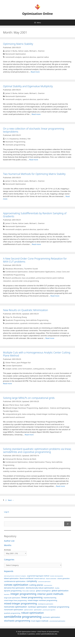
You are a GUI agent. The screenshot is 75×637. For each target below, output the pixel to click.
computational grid (13, 414)
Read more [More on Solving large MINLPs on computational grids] (29, 434)
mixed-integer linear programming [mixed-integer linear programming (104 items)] (15, 600)
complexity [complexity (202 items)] (32, 581)
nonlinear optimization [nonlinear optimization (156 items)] (37, 607)
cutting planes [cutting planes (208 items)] (36, 584)
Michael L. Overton (37, 51)
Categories (9, 559)
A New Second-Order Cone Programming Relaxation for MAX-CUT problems (35, 260)
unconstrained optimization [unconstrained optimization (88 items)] (57, 621)
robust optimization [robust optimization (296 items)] (32, 612)
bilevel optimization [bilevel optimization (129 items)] (11, 578)
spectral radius (43, 57)
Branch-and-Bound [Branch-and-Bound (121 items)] (26, 578)
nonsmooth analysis (13, 57)
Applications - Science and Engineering (54, 408)
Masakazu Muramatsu (14, 268)
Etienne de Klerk (29, 459)
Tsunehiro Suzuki (31, 268)
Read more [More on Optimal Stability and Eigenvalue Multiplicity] (36, 114)
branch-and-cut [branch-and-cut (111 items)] (39, 578)
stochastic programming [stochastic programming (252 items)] (17, 620)
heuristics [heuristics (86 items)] (7, 594)
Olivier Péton (10, 362)
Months (7, 545)
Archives (7, 550)
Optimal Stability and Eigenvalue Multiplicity (28, 86)
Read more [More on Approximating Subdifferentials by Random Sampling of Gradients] (36, 244)
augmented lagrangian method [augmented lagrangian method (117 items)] (38, 576)
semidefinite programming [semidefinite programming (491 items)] (22, 617)
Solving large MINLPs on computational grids (29, 398)
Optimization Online (37, 14)
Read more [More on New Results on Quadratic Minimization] (49, 338)
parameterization (12, 323)
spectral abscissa (29, 57)
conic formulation (25, 369)
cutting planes (38, 369)
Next (11, 500)
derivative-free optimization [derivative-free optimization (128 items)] (14, 588)
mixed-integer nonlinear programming (52, 414)
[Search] (67, 523)
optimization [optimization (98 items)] (38, 610)
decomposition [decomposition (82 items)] (48, 585)
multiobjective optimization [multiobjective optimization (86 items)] (45, 604)
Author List (9, 540)
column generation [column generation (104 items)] (63, 578)
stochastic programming (15, 145)
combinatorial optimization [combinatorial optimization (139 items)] (15, 581)
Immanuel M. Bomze (13, 459)
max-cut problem (28, 278)
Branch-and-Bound (13, 278)
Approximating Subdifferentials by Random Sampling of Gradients (34, 214)
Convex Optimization (13, 365)
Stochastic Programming (15, 142)
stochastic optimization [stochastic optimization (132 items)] (51, 617)
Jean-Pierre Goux (12, 405)
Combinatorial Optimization (16, 271)
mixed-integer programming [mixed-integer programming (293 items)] (20, 603)
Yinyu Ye (8, 317)
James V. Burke (11, 51)
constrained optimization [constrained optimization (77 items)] (44, 581)
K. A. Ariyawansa (12, 138)
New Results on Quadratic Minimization (25, 310)
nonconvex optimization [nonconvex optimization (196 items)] (15, 606)
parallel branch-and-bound (14, 417)
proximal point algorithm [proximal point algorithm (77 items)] (49, 610)
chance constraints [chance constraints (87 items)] (51, 578)
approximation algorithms (15, 468)
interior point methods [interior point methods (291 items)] (50, 594)
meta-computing (28, 414)
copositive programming (37, 468)
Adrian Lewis (23, 51)
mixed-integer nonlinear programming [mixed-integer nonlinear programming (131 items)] (42, 600)
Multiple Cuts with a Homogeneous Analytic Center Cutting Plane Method (36, 354)
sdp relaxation (45, 323)
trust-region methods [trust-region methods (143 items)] (39, 621)
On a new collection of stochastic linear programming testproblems (33, 130)
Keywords (8, 571)
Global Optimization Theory (40, 462)
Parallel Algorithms (10, 411)
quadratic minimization (29, 323)
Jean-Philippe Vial (24, 362)
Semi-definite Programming (37, 320)
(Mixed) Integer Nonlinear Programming (21, 408)
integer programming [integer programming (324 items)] (23, 594)
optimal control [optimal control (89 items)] (28, 610)
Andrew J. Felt (25, 138)
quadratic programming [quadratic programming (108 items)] (12, 613)
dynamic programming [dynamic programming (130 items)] (13, 591)
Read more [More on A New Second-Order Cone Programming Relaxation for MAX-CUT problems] (55, 296)
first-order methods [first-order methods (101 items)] (28, 591)
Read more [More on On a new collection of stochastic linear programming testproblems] (33, 159)
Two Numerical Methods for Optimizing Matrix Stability (34, 174)
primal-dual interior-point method (50, 278)
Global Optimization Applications (42, 271)
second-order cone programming (25, 281)
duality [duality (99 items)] (57, 588)
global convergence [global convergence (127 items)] (43, 591)
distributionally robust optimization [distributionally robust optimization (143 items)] (40, 588)
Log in (6, 512)
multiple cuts (50, 369)
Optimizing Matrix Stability (18, 44)
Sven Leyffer (25, 405)
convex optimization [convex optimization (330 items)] (16, 584)
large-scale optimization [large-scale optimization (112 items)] (12, 598)
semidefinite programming (59, 468)
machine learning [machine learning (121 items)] (50, 598)
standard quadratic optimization (30, 471)
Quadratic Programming (15, 320)
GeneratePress (53, 632)
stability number (9, 471)
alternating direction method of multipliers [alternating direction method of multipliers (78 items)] (15, 576)
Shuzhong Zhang (20, 317)
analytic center (11, 369)
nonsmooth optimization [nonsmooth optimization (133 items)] (13, 610)
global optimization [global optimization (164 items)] (60, 590)
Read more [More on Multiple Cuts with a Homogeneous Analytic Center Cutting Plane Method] (7, 383)
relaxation (7, 281)
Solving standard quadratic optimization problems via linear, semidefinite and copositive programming (37, 450)
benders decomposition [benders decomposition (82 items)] (56, 576)
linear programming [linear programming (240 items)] (32, 597)
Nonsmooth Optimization (15, 54)
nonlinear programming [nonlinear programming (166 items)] (58, 606)
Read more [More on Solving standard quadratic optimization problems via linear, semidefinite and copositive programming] (60, 486)
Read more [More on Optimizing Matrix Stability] (35, 72)
